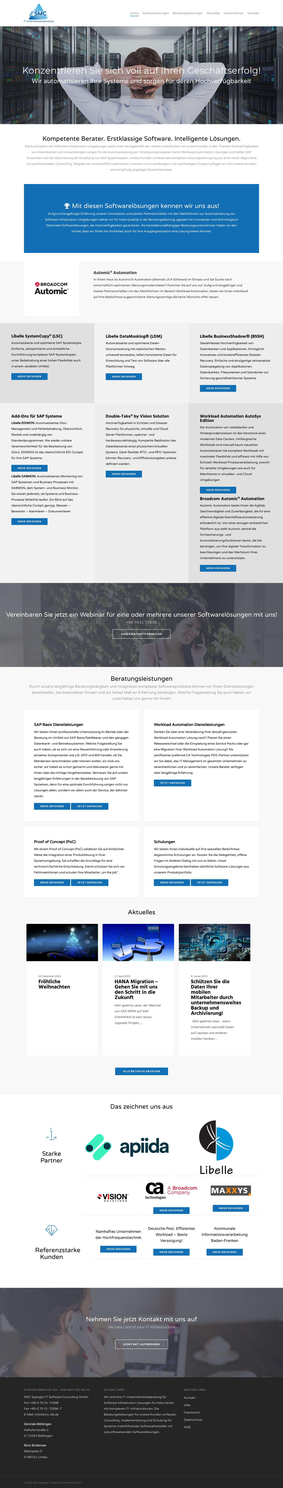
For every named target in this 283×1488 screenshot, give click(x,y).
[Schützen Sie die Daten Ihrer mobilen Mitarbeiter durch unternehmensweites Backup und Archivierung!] (214, 990)
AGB (187, 1426)
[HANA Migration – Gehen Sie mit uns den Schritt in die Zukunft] (138, 990)
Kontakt (189, 1397)
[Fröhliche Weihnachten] (62, 990)
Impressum (192, 1412)
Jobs (187, 1404)
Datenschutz (193, 1419)
